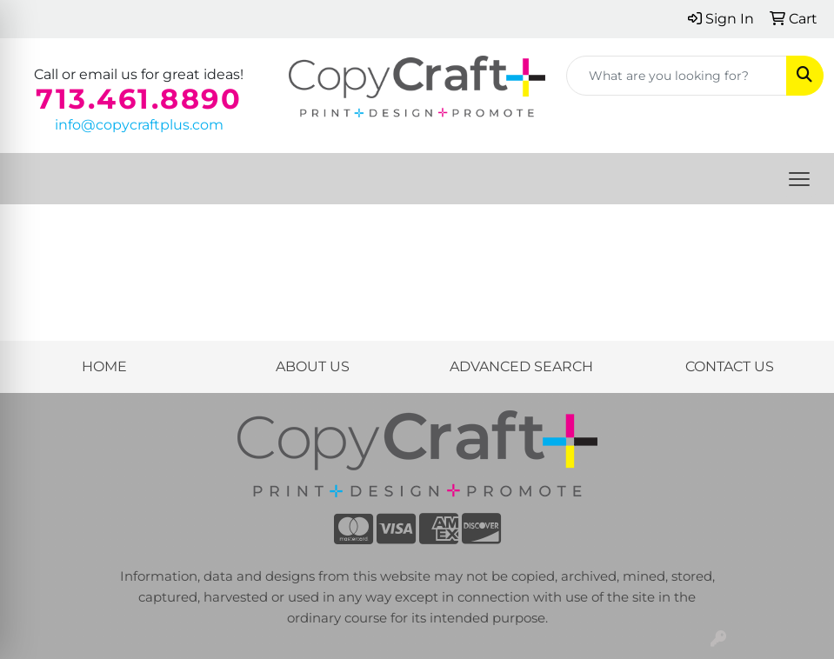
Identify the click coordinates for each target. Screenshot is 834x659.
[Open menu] (799, 179)
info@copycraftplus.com (139, 124)
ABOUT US (313, 366)
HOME (104, 366)
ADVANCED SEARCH (521, 366)
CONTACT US (729, 366)
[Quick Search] (676, 76)
